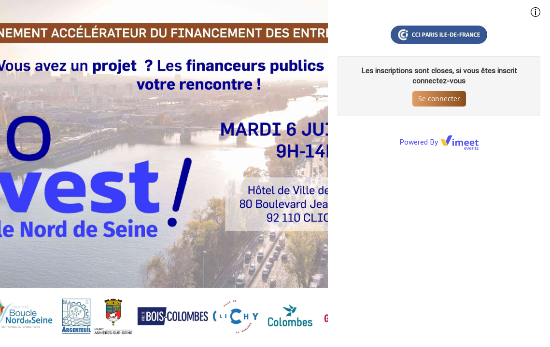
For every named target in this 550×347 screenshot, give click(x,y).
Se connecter (439, 98)
